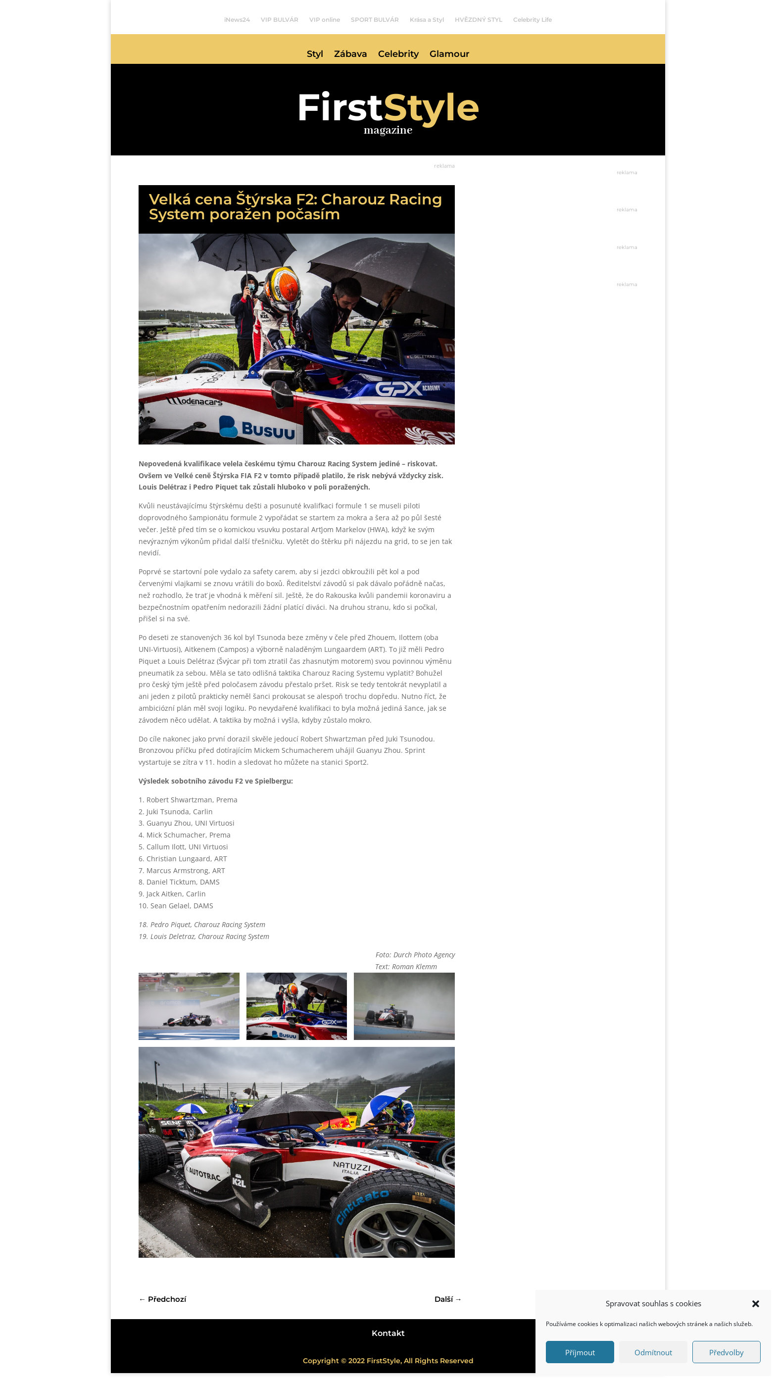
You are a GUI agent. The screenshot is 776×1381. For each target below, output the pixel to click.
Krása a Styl (427, 19)
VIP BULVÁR (279, 19)
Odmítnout (653, 1352)
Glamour (450, 54)
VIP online (324, 19)
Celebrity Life (532, 19)
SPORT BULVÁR (375, 19)
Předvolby (726, 1352)
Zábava (350, 54)
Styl (315, 54)
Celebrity (398, 54)
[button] (756, 1304)
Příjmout (580, 1352)
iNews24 (237, 19)
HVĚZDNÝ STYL (478, 19)
